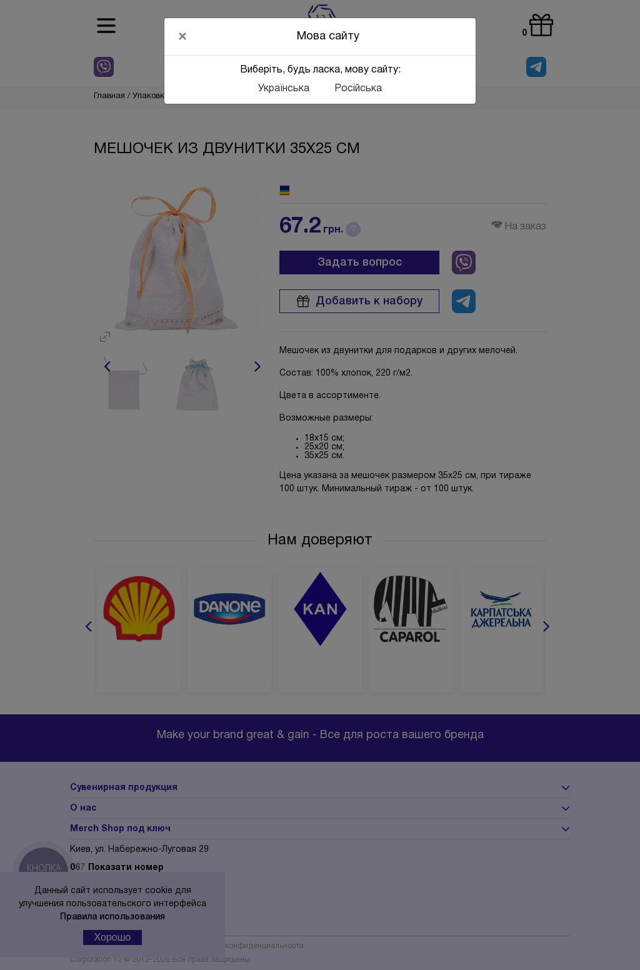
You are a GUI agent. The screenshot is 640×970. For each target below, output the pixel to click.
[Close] (182, 36)
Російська (358, 88)
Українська (283, 88)
